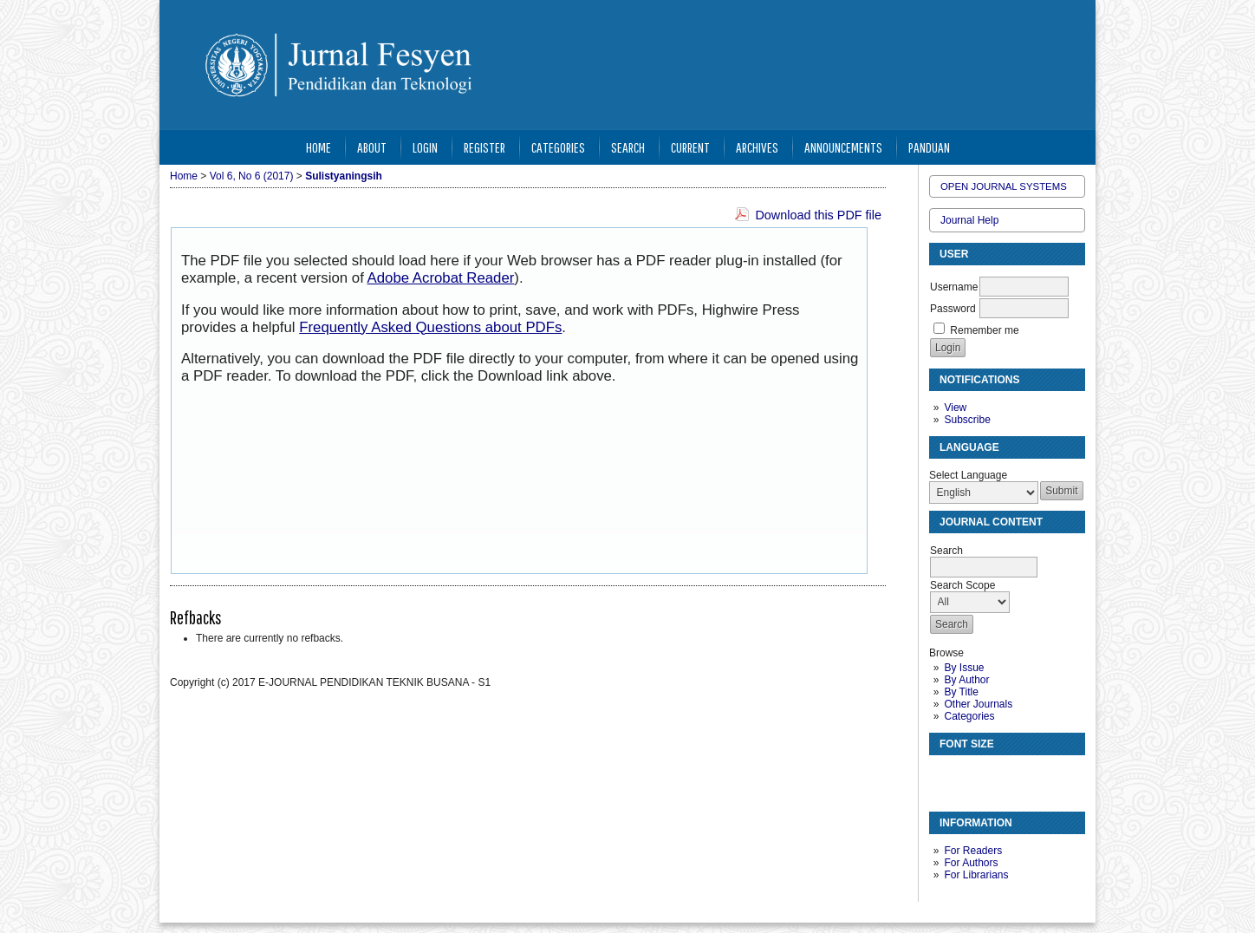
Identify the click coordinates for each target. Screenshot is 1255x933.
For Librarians (976, 875)
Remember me (984, 330)
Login (425, 147)
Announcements (843, 147)
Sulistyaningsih (343, 176)
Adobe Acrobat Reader (441, 278)
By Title (961, 692)
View (955, 407)
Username (954, 287)
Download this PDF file (818, 215)
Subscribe (967, 420)
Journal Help (969, 220)
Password (953, 309)
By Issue (964, 668)
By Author (966, 680)
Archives (757, 147)
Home (318, 147)
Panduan (929, 147)
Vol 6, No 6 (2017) (252, 176)
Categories (969, 716)
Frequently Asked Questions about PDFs (430, 327)
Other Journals (978, 704)
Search (628, 147)
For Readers (973, 851)
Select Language (968, 475)
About (372, 147)
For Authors (971, 863)
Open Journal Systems (1003, 186)
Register (484, 147)
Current (690, 147)
